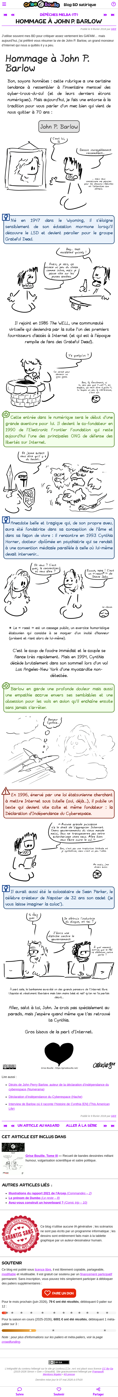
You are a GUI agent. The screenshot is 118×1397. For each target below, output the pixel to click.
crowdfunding (11, 1342)
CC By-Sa (107, 1369)
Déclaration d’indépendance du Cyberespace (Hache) (45, 1097)
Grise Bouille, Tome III (41, 1156)
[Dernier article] (112, 15)
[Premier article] (5, 15)
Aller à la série (81, 1125)
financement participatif (96, 1274)
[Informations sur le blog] (113, 4)
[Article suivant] (105, 15)
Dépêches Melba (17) (59, 15)
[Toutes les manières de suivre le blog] (19, 1392)
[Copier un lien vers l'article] (98, 1392)
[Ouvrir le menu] (4, 4)
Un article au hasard (39, 1125)
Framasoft (98, 1372)
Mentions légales (52, 1374)
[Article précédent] (12, 15)
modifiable (9, 1274)
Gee (113, 29)
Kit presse (69, 1374)
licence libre (43, 1269)
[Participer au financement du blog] (59, 1392)
